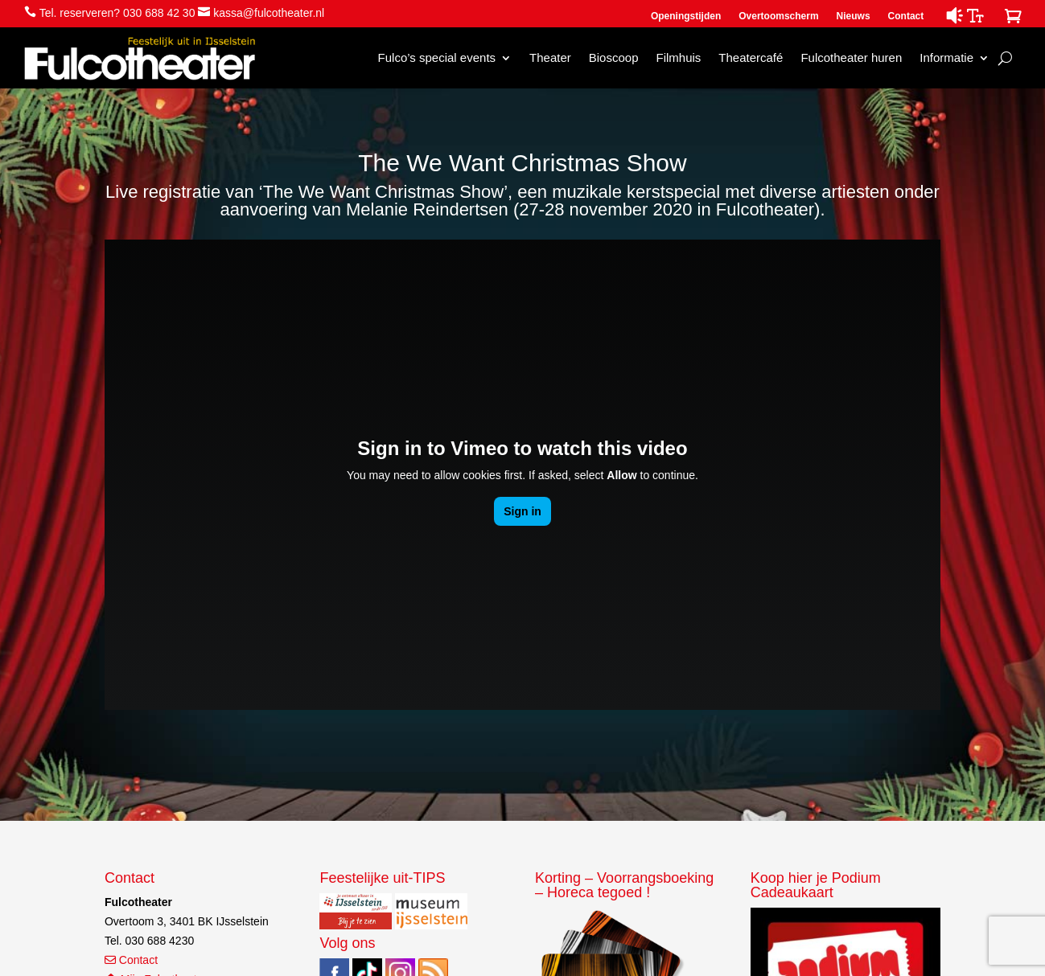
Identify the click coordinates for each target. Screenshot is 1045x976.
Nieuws (853, 16)
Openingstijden (686, 16)
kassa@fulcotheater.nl (268, 12)
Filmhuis (678, 57)
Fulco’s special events (437, 57)
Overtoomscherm (778, 16)
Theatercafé (750, 57)
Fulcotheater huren (851, 57)
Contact (906, 16)
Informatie (946, 57)
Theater (550, 57)
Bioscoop (614, 57)
